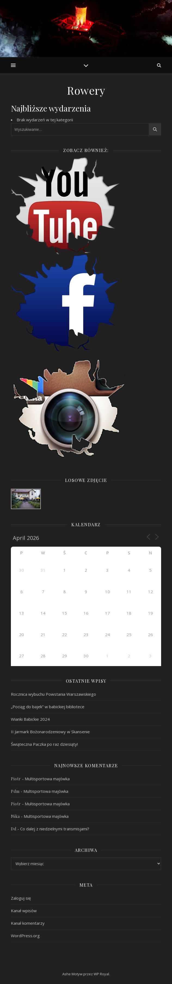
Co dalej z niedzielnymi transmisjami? (54, 828)
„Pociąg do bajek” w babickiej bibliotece (47, 706)
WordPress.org (25, 935)
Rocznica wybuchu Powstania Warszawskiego (53, 694)
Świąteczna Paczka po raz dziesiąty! (44, 744)
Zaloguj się (21, 898)
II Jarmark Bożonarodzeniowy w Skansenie (50, 731)
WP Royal (101, 973)
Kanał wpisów (24, 910)
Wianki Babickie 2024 (30, 719)
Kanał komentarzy (28, 923)
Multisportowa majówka (47, 778)
